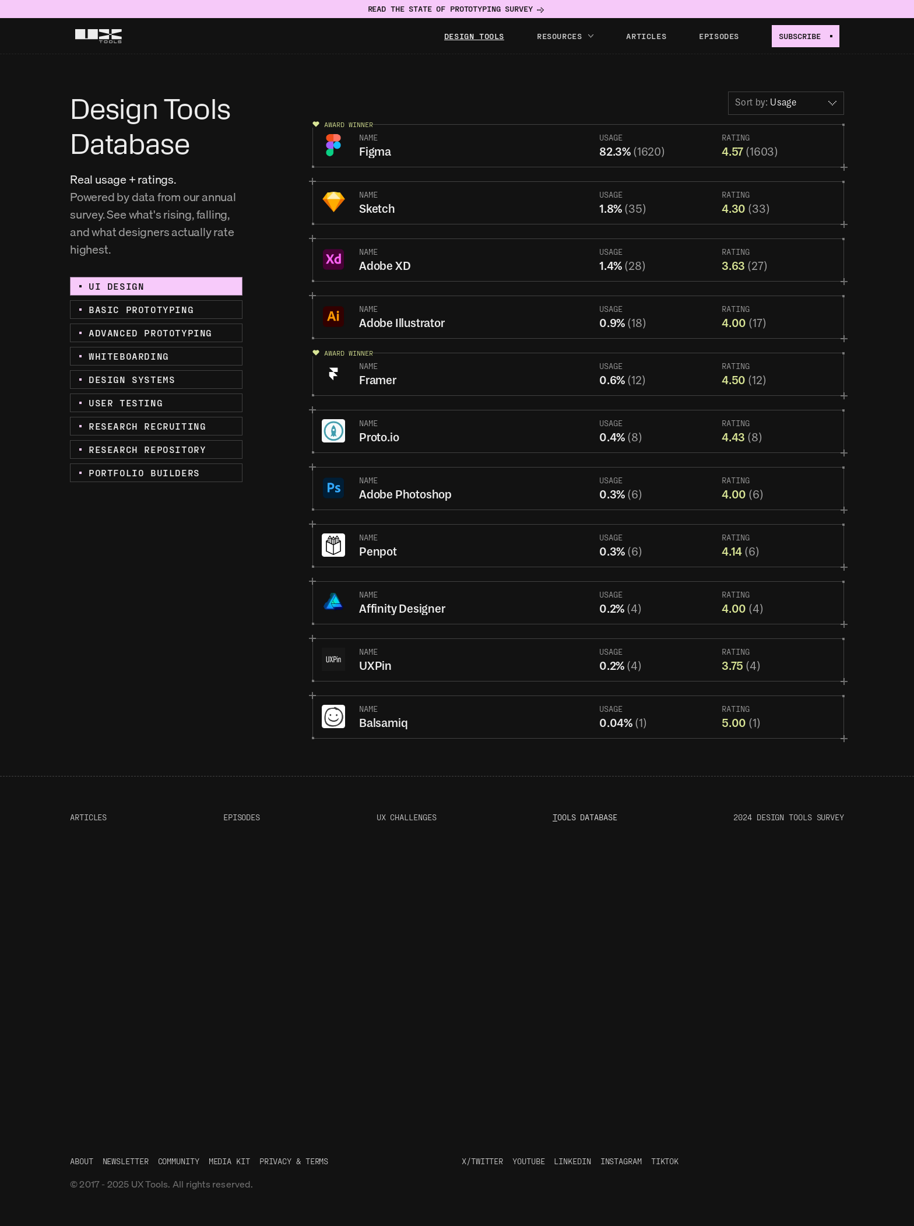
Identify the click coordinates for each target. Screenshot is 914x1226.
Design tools (474, 36)
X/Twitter (482, 1161)
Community (178, 1161)
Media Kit (229, 1161)
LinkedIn (572, 1161)
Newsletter (126, 1161)
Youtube (528, 1161)
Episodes (719, 36)
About (81, 1161)
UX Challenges (407, 817)
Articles (646, 36)
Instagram (621, 1161)
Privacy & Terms (294, 1161)
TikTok (665, 1161)
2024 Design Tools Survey (788, 817)
